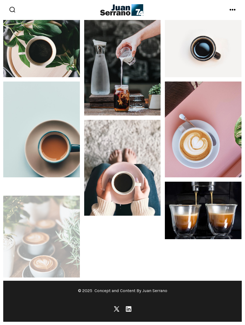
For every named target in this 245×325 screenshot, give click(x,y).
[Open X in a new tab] (116, 309)
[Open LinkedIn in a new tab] (128, 309)
